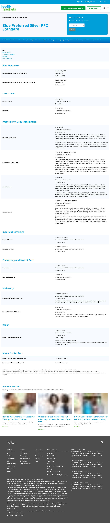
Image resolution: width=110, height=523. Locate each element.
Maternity (79, 40)
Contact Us (23, 461)
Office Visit (17, 40)
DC (85, 451)
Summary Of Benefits (8, 54)
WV (100, 455)
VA (93, 455)
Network (4, 56)
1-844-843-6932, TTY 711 (86, 2)
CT (82, 451)
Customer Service (25, 464)
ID (94, 451)
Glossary (37, 458)
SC (85, 455)
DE (87, 451)
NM (99, 453)
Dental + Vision (11, 464)
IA (92, 451)
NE (92, 453)
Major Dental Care (97, 40)
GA (91, 451)
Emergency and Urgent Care (65, 40)
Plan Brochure (6, 52)
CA (78, 451)
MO (83, 453)
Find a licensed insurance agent (73, 8)
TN (87, 455)
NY (72, 455)
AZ (76, 451)
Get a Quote (24, 453)
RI (83, 455)
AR (74, 451)
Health (9, 453)
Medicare (9, 456)
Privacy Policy (51, 456)
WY (72, 457)
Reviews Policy (51, 458)
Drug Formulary (7, 59)
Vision (87, 40)
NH (95, 453)
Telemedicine (11, 469)
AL (72, 451)
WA (96, 455)
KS (99, 451)
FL (88, 451)
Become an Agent (25, 458)
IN (97, 451)
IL (95, 451)
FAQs (36, 453)
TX (89, 455)
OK (77, 455)
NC (90, 453)
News (36, 461)
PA (81, 455)
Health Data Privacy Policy (55, 466)
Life (8, 461)
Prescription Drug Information (31, 40)
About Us (50, 453)
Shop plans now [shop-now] (94, 8)
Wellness (9, 471)
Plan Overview (6, 40)
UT (91, 455)
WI (98, 455)
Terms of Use (51, 461)
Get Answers (39, 456)
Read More (24, 424)
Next (72, 30)
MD (74, 453)
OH (74, 455)
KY (101, 451)
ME (76, 453)
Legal (48, 464)
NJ (96, 453)
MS (86, 453)
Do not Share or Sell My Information (58, 475)
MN (81, 453)
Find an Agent (24, 456)
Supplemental (11, 466)
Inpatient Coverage (48, 40)
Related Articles (11, 386)
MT (88, 453)
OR (79, 455)
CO (80, 451)
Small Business (11, 458)
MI (78, 453)
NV (101, 453)
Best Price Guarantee (53, 471)
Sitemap (49, 469)
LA (72, 453)
